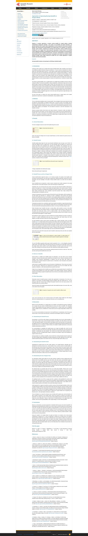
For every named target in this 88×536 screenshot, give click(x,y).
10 (44, 326)
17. (32, 523)
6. (32, 465)
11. (32, 491)
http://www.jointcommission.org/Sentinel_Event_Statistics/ (42, 451)
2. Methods (35, 98)
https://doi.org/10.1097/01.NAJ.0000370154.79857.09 (41, 483)
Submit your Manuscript (62, 534)
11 (41, 333)
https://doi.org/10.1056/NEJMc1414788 (39, 489)
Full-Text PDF (63, 12)
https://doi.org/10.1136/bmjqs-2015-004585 (56, 513)
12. (32, 497)
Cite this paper (36, 426)
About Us (61, 8)
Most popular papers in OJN (22, 26)
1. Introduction (36, 66)
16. (32, 517)
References (35, 434)
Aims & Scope (20, 16)
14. (32, 506)
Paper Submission (20, 21)
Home (20, 8)
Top (17, 39)
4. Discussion (35, 301)
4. (32, 454)
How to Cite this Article (65, 18)
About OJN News (20, 28)
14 (46, 345)
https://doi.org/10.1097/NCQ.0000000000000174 (40, 462)
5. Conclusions (36, 402)
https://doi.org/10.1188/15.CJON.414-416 (39, 467)
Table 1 (70, 156)
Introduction (19, 43)
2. (32, 443)
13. (32, 501)
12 (65, 338)
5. (32, 459)
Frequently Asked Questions (22, 30)
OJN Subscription (20, 23)
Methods (18, 45)
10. (32, 486)
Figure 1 (49, 103)
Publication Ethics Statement (22, 27)
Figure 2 (37, 221)
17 (37, 391)
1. (32, 437)
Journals (28, 8)
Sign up (54, 534)
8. (32, 475)
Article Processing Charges (22, 20)
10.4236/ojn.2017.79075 (36, 13)
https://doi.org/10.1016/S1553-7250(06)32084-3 (40, 457)
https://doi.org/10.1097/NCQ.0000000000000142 (44, 503)
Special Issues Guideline (21, 36)
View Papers (19, 14)
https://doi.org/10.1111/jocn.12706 (38, 473)
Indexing (19, 13)
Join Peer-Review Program (29, 534)
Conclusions (19, 50)
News (52, 8)
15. (32, 511)
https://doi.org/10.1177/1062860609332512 (47, 509)
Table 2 (59, 243)
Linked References (64, 16)
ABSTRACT (35, 40)
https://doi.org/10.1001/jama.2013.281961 (49, 447)
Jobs (68, 8)
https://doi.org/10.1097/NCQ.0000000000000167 (42, 494)
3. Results (34, 118)
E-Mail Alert (20, 534)
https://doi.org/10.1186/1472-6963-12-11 (45, 478)
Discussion (19, 48)
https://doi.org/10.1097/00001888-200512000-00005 (41, 441)
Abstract (62, 11)
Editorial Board (20, 17)
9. (32, 481)
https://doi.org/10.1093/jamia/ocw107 (43, 521)
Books (36, 8)
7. (32, 470)
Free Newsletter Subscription (22, 24)
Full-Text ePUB (64, 15)
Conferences (44, 8)
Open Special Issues (21, 33)
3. (32, 450)
